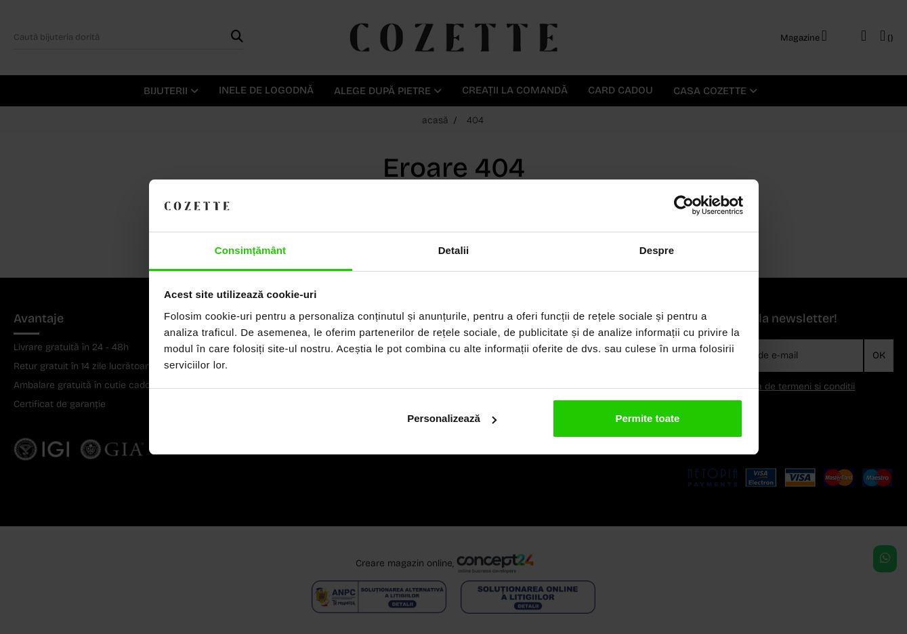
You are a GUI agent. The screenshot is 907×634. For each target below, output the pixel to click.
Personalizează (452, 418)
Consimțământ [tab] (250, 250)
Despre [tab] (656, 250)
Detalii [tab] (453, 250)
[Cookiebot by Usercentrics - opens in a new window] (684, 206)
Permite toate (647, 418)
